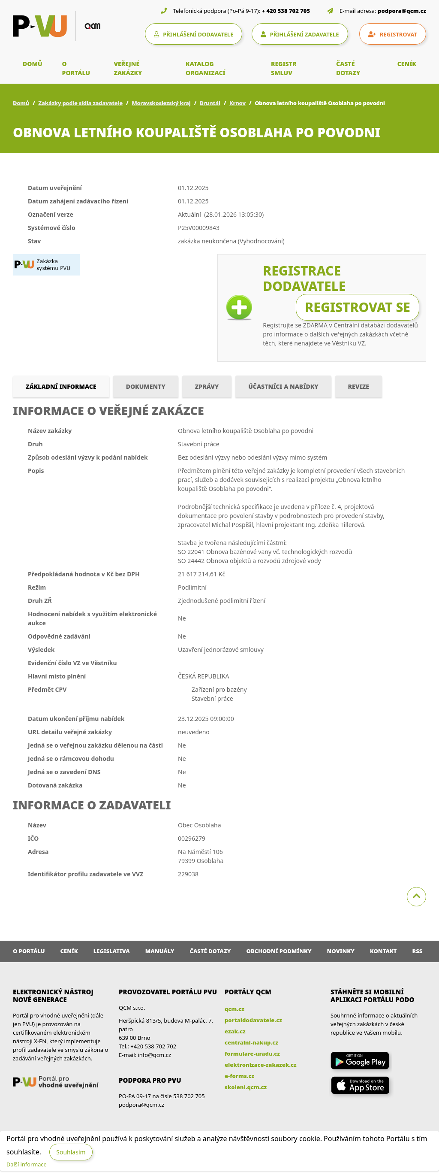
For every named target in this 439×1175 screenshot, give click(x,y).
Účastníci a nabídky (283, 386)
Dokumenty (145, 386)
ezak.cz (235, 1031)
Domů (21, 103)
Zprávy (207, 386)
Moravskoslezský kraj (161, 103)
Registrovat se (357, 307)
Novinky (341, 951)
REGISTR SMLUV (284, 68)
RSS (417, 951)
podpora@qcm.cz (402, 11)
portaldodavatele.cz (253, 1020)
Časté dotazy (210, 951)
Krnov (237, 103)
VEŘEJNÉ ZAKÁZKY (128, 68)
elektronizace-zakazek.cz (261, 1065)
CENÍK (406, 64)
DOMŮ (32, 64)
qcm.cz (234, 1009)
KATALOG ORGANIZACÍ (206, 68)
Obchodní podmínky (278, 951)
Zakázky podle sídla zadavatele (80, 103)
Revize (358, 386)
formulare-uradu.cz (252, 1053)
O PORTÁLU (76, 68)
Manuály (159, 951)
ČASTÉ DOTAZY (348, 68)
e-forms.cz (239, 1076)
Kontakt (383, 951)
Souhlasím (70, 1152)
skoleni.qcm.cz (246, 1087)
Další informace (26, 1164)
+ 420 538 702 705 (286, 11)
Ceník (69, 951)
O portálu (29, 951)
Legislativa (111, 951)
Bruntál (210, 103)
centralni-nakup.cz (251, 1042)
